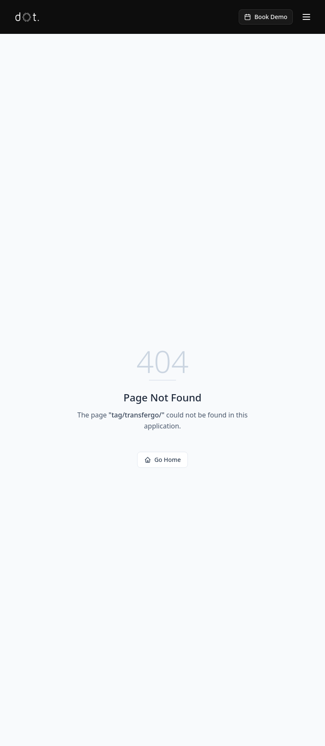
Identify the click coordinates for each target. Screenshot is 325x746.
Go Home (162, 460)
